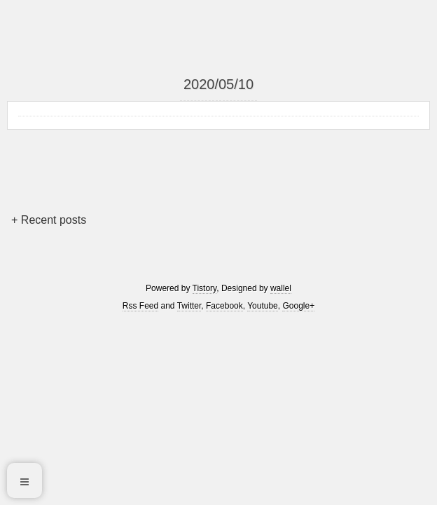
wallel (280, 288)
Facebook (224, 306)
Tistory (205, 288)
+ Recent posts (48, 220)
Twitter (189, 306)
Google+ (298, 306)
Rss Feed (140, 306)
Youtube (262, 306)
